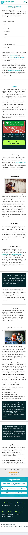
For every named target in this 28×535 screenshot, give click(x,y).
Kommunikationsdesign (16, 254)
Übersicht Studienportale (6, 505)
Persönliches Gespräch (9, 44)
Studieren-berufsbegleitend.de (7, 516)
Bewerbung (6, 28)
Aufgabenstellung (8, 37)
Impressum (3, 526)
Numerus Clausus (14, 55)
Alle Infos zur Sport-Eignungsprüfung (14, 142)
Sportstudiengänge (8, 69)
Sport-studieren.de (16, 134)
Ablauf (5, 25)
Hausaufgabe (7, 31)
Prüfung (6, 34)
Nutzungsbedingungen (18, 526)
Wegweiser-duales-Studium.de (7, 514)
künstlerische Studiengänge (14, 70)
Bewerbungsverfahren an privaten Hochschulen (14, 489)
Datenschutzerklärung (9, 526)
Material (6, 41)
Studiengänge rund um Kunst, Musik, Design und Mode (14, 484)
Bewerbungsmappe (14, 57)
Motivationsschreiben (21, 162)
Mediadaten (17, 505)
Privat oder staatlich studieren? (14, 493)
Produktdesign (5, 254)
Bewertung (6, 47)
